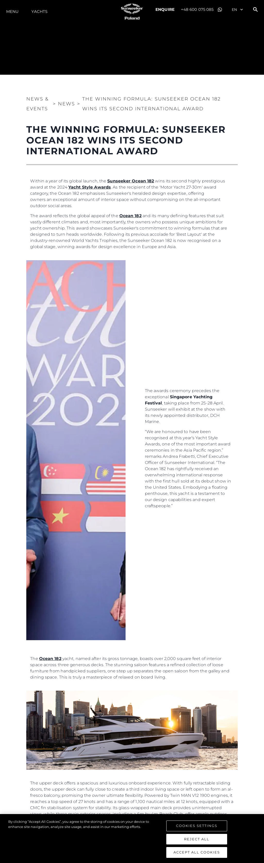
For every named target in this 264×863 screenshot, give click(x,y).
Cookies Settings (196, 826)
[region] (132, 838)
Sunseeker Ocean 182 (130, 181)
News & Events (37, 104)
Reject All (196, 839)
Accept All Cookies (197, 852)
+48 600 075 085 (197, 9)
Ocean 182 (130, 215)
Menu (12, 11)
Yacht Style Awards (89, 187)
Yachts (39, 11)
